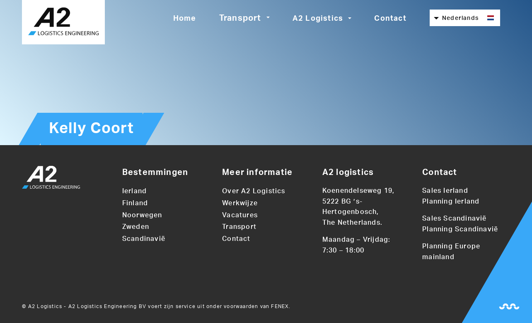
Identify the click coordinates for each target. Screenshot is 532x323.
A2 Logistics (318, 18)
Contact (390, 18)
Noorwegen (142, 215)
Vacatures (240, 215)
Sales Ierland (445, 190)
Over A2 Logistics (253, 191)
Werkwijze (240, 203)
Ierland (134, 191)
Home (184, 18)
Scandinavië (143, 239)
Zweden (135, 226)
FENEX (280, 306)
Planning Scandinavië (460, 229)
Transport (240, 18)
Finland (135, 203)
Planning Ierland (450, 201)
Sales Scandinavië (454, 218)
